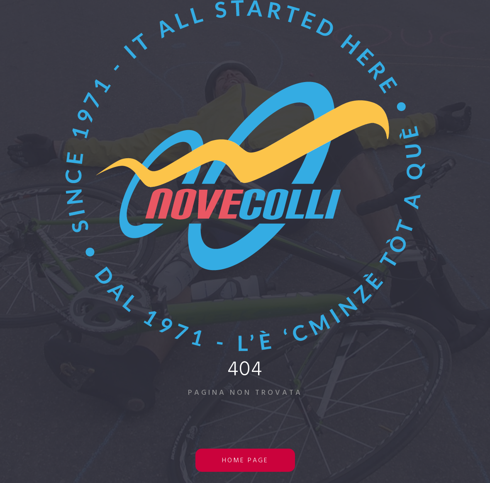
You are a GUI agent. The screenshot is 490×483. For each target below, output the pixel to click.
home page (245, 460)
